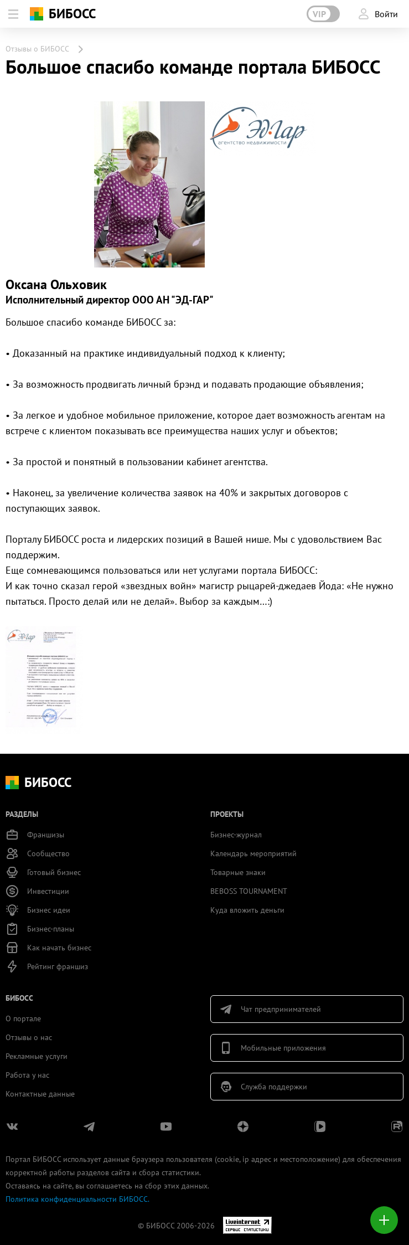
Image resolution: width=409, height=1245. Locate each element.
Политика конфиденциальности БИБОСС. (77, 1199)
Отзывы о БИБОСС (37, 49)
